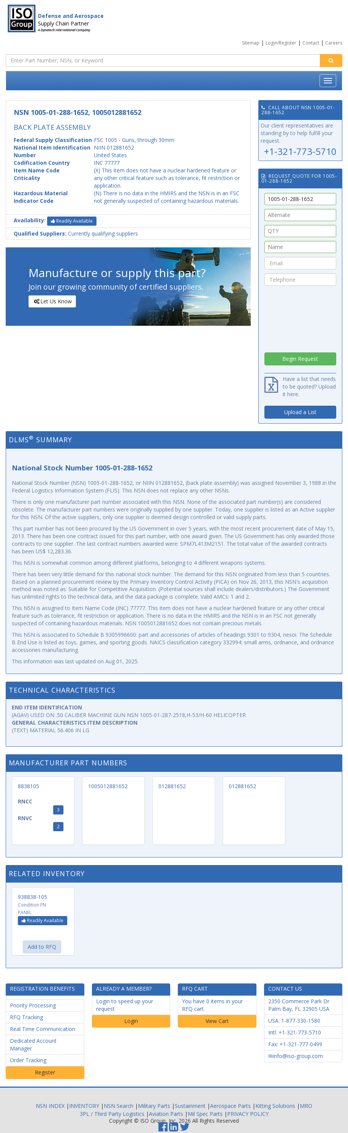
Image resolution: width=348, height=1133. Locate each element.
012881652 (172, 786)
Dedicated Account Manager (33, 1044)
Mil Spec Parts (205, 1113)
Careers (333, 43)
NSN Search (118, 1105)
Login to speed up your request (124, 1005)
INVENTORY (84, 1105)
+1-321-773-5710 (300, 151)
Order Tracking (28, 1060)
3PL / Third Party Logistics (112, 1113)
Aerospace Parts (230, 1105)
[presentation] (300, 317)
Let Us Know (52, 301)
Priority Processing (33, 1005)
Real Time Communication (42, 1029)
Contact (310, 43)
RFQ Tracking (26, 1017)
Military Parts (154, 1105)
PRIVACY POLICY (248, 1113)
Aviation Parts (166, 1113)
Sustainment (190, 1105)
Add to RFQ (42, 946)
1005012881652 (108, 786)
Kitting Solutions (275, 1105)
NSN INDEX (50, 1105)
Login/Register (281, 43)
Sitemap (250, 43)
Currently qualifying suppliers (76, 233)
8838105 (28, 786)
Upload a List (300, 412)
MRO (306, 1105)
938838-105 (32, 896)
